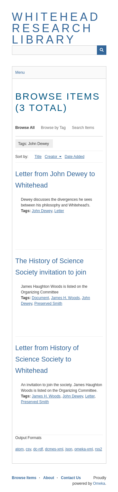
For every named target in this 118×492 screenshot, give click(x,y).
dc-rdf (38, 449)
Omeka (99, 483)
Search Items (83, 127)
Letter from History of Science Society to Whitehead (47, 359)
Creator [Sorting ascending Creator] (51, 156)
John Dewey (42, 211)
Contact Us (71, 478)
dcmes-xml (54, 449)
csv (28, 449)
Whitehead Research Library (56, 28)
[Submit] (101, 50)
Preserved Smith (48, 303)
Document (40, 298)
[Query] (59, 50)
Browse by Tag (53, 127)
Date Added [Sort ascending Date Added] (74, 156)
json (68, 449)
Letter (59, 211)
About (48, 478)
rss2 (98, 449)
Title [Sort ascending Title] (38, 156)
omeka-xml (83, 449)
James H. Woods (65, 298)
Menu (20, 72)
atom (19, 449)
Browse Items (24, 478)
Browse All (25, 127)
